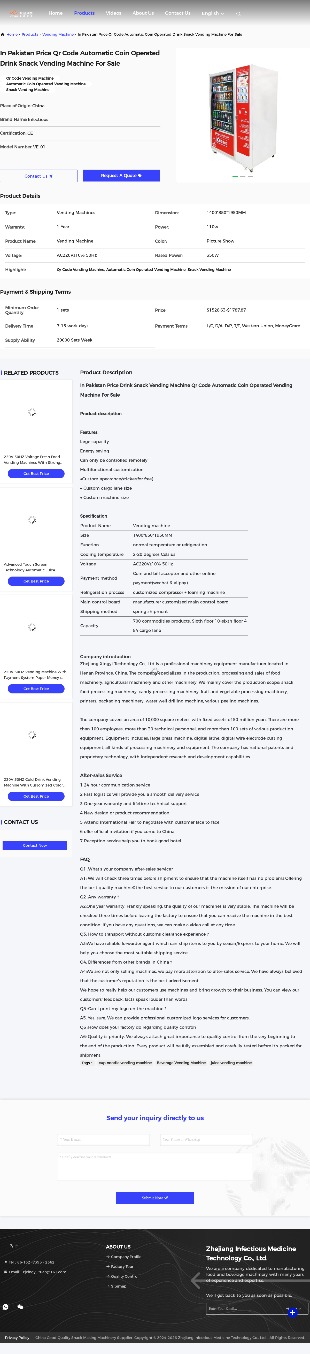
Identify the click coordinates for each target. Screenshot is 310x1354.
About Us (143, 13)
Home (56, 13)
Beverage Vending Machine (181, 1063)
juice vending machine (231, 1063)
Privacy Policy (17, 1337)
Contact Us (177, 13)
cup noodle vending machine (125, 1063)
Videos (113, 13)
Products (84, 13)
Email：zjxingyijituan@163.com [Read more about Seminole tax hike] (35, 1272)
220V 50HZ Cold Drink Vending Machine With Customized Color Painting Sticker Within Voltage (33, 785)
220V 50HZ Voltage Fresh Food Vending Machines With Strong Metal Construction (32, 463)
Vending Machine (58, 34)
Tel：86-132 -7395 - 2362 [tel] (29, 1262)
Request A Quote (121, 175)
